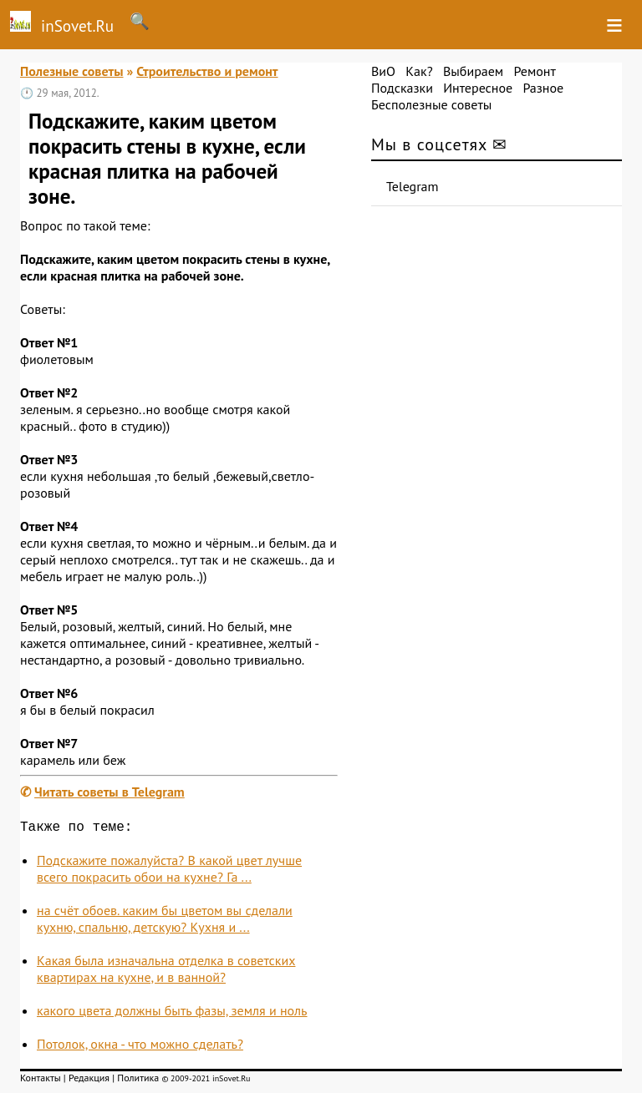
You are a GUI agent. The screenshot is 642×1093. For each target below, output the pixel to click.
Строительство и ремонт (207, 71)
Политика (138, 1081)
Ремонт (534, 71)
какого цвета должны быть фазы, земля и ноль (172, 1013)
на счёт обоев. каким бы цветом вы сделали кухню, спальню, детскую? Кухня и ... (165, 922)
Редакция (89, 1081)
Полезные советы (72, 71)
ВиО (383, 71)
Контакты (40, 1081)
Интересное (477, 87)
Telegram (412, 186)
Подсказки (402, 87)
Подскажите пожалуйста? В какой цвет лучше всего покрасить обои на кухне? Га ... (169, 871)
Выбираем (473, 71)
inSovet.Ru (57, 23)
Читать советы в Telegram (109, 791)
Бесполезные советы (431, 104)
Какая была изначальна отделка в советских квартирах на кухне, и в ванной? (166, 972)
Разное (542, 87)
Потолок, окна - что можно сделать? (140, 1047)
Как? (418, 71)
